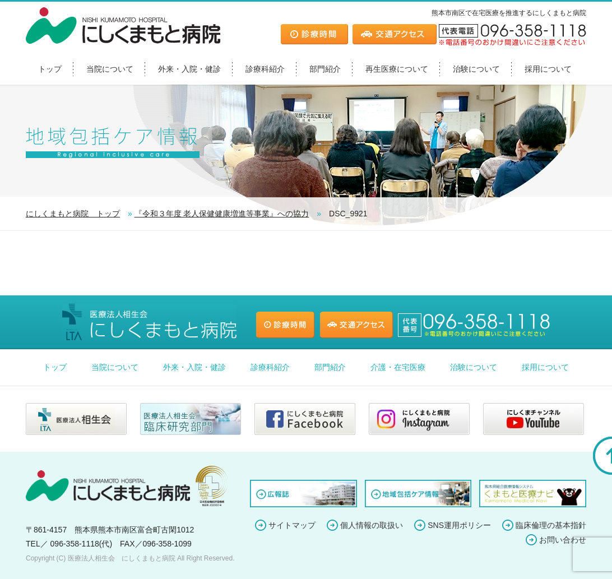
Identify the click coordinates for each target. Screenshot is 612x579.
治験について (476, 68)
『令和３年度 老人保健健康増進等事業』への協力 (222, 213)
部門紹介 (325, 68)
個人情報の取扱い (371, 525)
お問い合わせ (562, 539)
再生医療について (396, 68)
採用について (548, 68)
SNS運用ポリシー (459, 525)
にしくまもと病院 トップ (73, 213)
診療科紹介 (265, 68)
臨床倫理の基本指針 (551, 525)
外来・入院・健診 (189, 68)
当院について (109, 68)
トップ (50, 68)
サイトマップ (292, 525)
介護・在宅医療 (397, 367)
